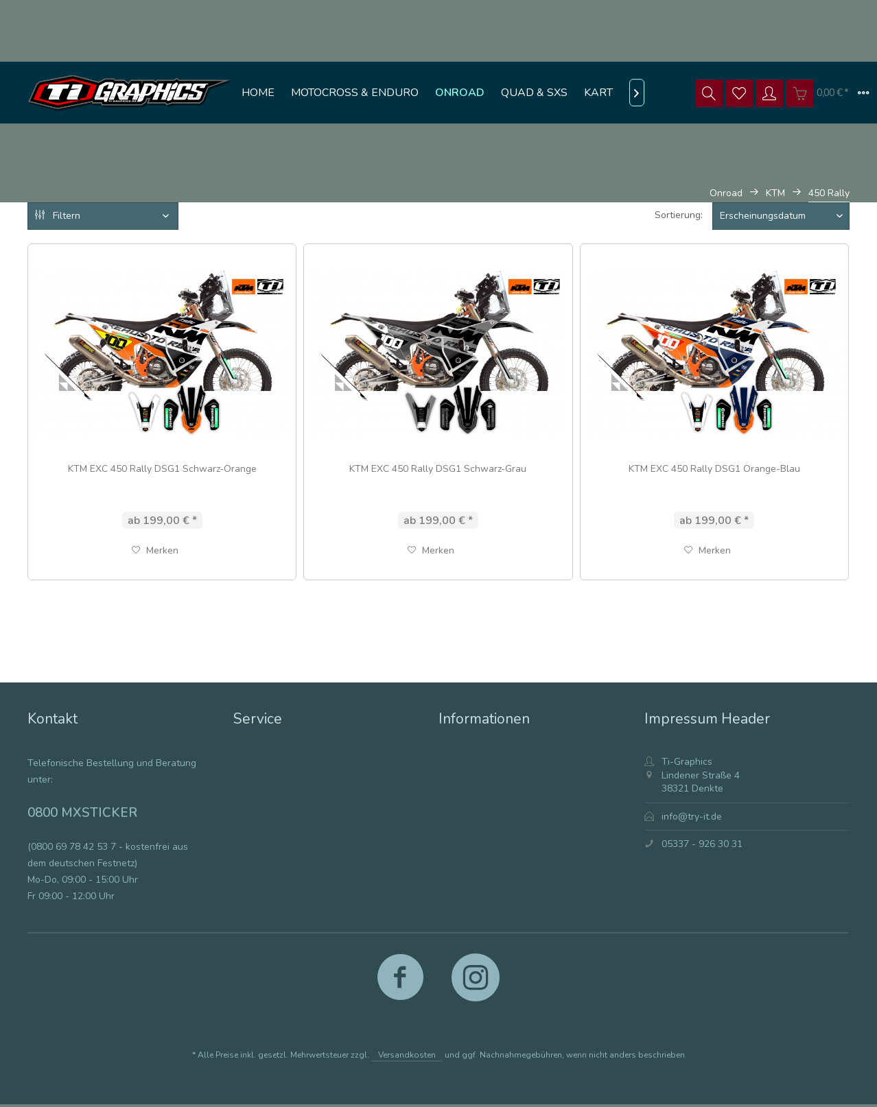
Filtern (57, 215)
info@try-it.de (692, 816)
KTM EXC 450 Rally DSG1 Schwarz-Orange (162, 468)
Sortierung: (679, 215)
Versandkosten (407, 1054)
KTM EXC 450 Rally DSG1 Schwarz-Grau (437, 468)
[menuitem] (258, 92)
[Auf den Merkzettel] (155, 551)
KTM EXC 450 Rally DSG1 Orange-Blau (714, 468)
